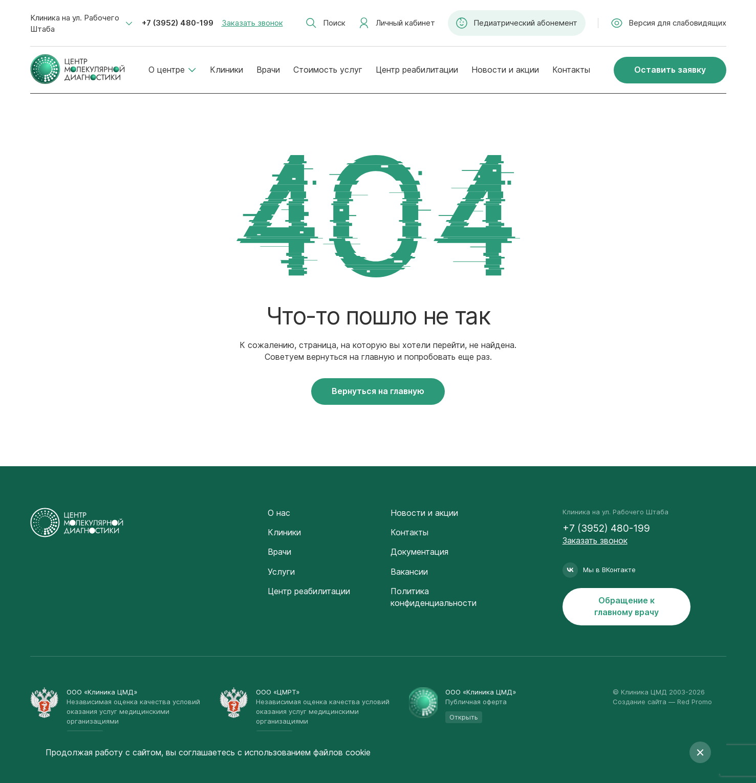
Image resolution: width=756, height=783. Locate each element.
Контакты (571, 69)
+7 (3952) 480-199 (177, 23)
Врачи (268, 69)
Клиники (226, 69)
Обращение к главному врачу (626, 606)
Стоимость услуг (327, 69)
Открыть (463, 717)
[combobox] (81, 23)
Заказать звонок (252, 23)
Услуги (281, 572)
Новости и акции (505, 69)
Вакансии (409, 572)
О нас (279, 513)
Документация (419, 552)
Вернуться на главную (378, 391)
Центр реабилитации (417, 69)
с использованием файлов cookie (304, 752)
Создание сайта (639, 702)
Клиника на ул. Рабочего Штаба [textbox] (74, 23)
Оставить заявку (670, 69)
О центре (172, 69)
